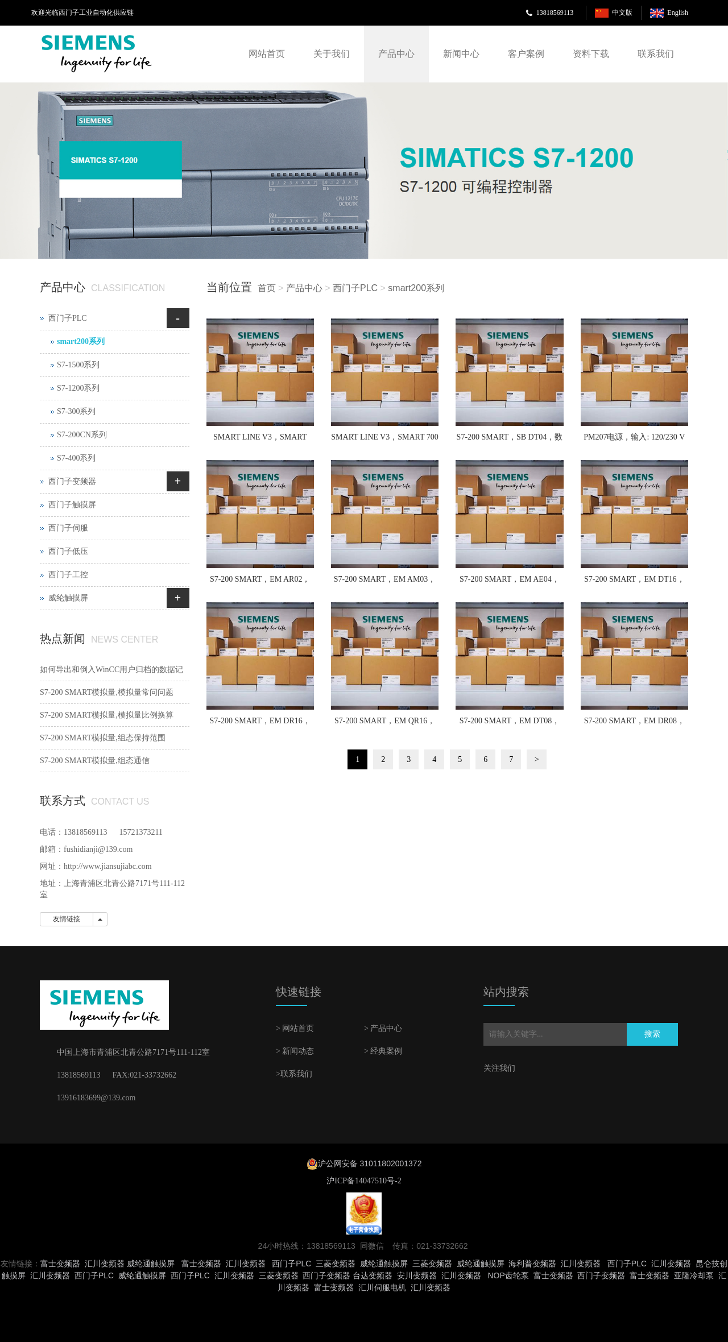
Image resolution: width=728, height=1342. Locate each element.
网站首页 (267, 54)
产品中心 (396, 54)
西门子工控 (68, 574)
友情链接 (66, 919)
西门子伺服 (68, 528)
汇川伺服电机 (382, 1287)
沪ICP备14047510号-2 (363, 1181)
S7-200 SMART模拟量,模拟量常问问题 (106, 692)
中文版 (622, 12)
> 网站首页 (295, 1028)
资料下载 (591, 54)
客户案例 (526, 54)
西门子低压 (68, 551)
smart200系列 (416, 288)
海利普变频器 (532, 1263)
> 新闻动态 (295, 1051)
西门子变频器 (72, 481)
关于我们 (331, 54)
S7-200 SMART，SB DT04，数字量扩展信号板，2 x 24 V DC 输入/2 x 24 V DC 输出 (510, 441)
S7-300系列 (76, 411)
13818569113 (555, 12)
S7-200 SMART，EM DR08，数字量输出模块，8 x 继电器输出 (634, 724)
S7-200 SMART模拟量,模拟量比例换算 (106, 715)
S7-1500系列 (78, 365)
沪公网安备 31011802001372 (370, 1163)
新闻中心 (461, 54)
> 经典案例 (383, 1051)
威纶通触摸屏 (151, 1263)
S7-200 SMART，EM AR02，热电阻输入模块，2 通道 (260, 583)
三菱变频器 (335, 1263)
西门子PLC (355, 288)
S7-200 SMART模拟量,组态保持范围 (103, 738)
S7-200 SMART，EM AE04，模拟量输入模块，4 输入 (510, 583)
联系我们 (656, 54)
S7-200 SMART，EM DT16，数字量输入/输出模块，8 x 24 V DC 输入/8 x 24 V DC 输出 (634, 583)
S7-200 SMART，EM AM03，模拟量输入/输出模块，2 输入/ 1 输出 (384, 583)
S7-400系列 (76, 458)
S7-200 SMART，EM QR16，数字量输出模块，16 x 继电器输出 (385, 724)
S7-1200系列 (78, 388)
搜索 (652, 1034)
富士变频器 (60, 1263)
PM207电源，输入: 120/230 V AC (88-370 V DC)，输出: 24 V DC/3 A (634, 441)
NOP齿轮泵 (507, 1275)
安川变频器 (417, 1275)
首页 (267, 288)
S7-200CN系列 (82, 434)
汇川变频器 (105, 1263)
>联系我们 (294, 1074)
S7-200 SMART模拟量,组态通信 (95, 760)
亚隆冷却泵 (694, 1275)
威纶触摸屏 (68, 598)
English (677, 12)
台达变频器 (372, 1275)
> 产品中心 (383, 1028)
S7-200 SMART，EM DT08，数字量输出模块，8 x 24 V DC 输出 (509, 724)
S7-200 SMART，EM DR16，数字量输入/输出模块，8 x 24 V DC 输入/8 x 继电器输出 (260, 724)
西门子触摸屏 (72, 504)
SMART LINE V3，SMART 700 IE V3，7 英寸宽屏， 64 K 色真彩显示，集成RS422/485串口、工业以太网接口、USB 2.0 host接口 (385, 441)
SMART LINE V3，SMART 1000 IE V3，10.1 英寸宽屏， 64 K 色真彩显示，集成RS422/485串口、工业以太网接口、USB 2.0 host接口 (260, 441)
